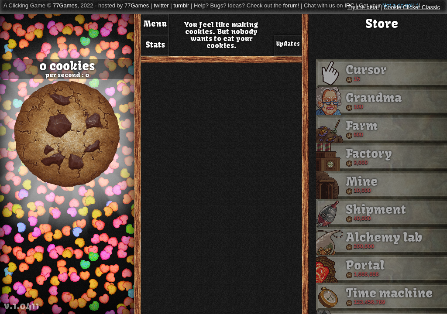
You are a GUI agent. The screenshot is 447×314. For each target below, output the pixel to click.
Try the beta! (363, 7)
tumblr (181, 5)
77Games (65, 5)
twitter (161, 5)
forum (290, 5)
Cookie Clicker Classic (412, 7)
